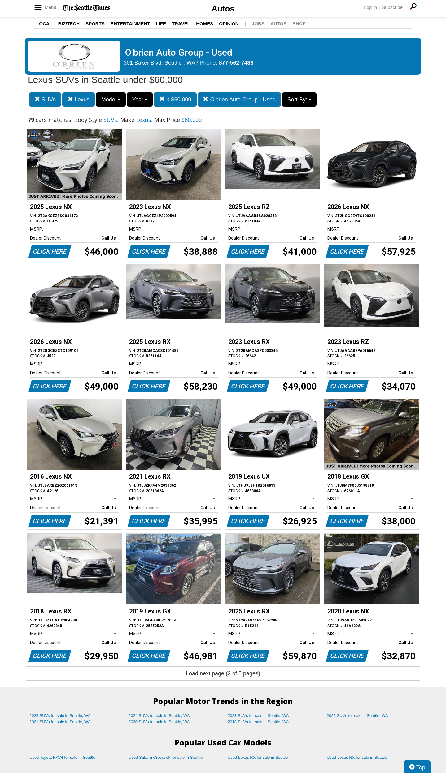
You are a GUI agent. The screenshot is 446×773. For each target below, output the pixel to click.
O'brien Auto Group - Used (239, 99)
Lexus (79, 99)
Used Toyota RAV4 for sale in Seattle (62, 757)
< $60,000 (175, 99)
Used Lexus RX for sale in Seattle (258, 757)
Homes (204, 23)
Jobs (258, 23)
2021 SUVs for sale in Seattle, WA (60, 722)
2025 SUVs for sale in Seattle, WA (60, 715)
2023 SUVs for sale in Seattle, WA (258, 715)
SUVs (45, 99)
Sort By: (299, 99)
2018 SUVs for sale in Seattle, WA (258, 722)
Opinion (228, 23)
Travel (181, 23)
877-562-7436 (236, 63)
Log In (370, 7)
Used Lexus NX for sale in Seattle (357, 757)
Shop (299, 23)
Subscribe (392, 7)
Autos (223, 8)
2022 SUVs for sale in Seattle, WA (357, 715)
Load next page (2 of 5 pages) (223, 673)
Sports (95, 23)
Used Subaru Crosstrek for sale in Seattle (166, 757)
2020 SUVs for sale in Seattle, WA (159, 722)
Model (110, 99)
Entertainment (130, 23)
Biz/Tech (69, 23)
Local (44, 23)
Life (161, 23)
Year (139, 99)
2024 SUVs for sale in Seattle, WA (159, 715)
